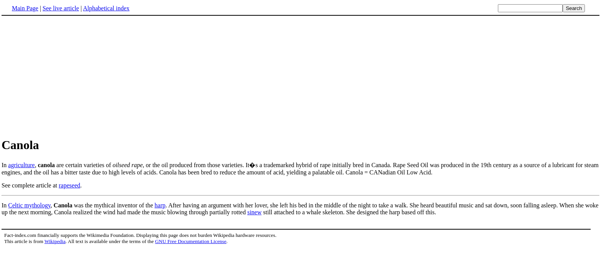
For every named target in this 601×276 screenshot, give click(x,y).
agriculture (21, 165)
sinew (254, 212)
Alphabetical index (106, 8)
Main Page (25, 8)
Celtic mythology (29, 205)
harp (159, 205)
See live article (61, 8)
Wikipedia (55, 241)
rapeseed (69, 185)
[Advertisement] (66, 76)
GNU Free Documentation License (190, 241)
